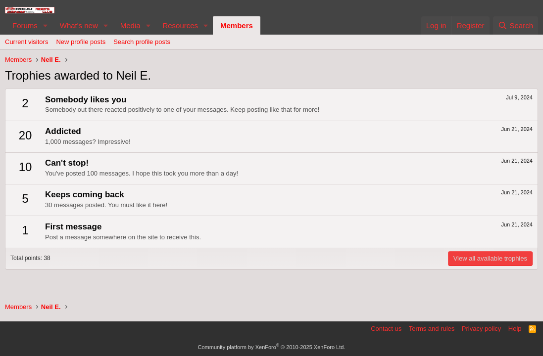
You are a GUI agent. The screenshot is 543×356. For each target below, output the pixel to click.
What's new (79, 25)
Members (236, 25)
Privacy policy (481, 328)
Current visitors (26, 41)
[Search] (515, 25)
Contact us (386, 328)
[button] (45, 25)
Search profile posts (141, 41)
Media (130, 25)
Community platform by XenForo (272, 347)
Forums (25, 25)
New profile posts (80, 41)
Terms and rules (431, 328)
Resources (180, 25)
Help (515, 328)
